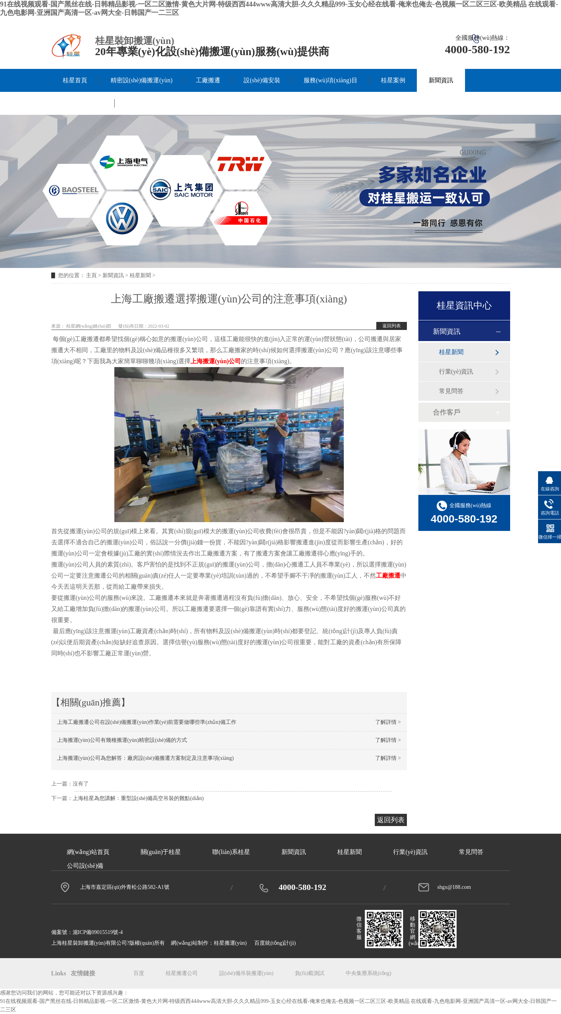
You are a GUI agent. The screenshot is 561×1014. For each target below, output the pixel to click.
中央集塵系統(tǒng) (368, 973)
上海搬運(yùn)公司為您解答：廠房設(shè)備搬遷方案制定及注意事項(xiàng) (145, 758)
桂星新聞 (140, 275)
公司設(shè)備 (85, 865)
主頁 (91, 275)
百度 (138, 973)
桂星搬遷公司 (182, 973)
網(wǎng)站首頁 (88, 852)
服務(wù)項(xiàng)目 (330, 80)
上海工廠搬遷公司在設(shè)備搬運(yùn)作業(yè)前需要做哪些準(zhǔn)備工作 (146, 722)
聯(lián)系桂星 (145, 103)
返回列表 (391, 325)
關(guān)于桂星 (83, 103)
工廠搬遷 (208, 80)
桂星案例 (393, 80)
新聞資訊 (441, 80)
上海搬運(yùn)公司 (215, 361)
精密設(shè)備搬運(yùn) (142, 80)
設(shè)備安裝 (262, 80)
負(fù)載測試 (309, 973)
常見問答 (451, 391)
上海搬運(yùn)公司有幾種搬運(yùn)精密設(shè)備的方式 (122, 740)
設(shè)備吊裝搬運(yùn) (246, 973)
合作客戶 (446, 412)
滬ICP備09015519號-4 (98, 932)
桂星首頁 (75, 80)
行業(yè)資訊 (456, 371)
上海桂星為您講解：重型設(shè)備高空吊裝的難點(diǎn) (138, 798)
